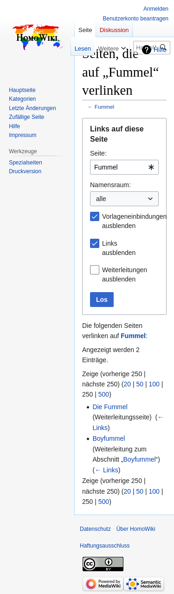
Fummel (104, 107)
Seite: (98, 153)
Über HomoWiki (135, 529)
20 (127, 384)
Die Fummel (109, 407)
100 (154, 384)
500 (103, 394)
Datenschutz (95, 529)
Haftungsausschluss (104, 545)
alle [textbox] (101, 198)
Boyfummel (108, 438)
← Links (106, 470)
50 (140, 384)
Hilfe (160, 49)
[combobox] (124, 167)
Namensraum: (110, 185)
